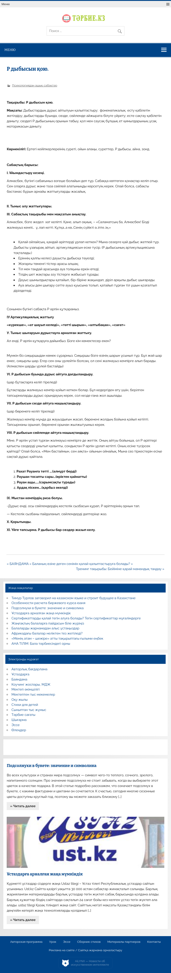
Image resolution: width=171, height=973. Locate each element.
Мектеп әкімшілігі (26, 689)
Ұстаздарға (20, 674)
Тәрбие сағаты (23, 715)
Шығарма (19, 720)
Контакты (154, 941)
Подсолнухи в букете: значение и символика (48, 608)
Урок (52, 941)
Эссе (16, 725)
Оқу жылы (20, 700)
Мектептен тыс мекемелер (33, 695)
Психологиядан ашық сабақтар (34, 85)
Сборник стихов (88, 941)
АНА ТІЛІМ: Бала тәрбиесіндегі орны (41, 644)
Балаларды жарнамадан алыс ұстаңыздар (45, 628)
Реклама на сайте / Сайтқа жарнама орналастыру (85, 950)
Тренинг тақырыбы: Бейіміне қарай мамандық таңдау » (120, 569)
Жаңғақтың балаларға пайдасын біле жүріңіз (48, 623)
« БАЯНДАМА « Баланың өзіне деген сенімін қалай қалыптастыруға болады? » (70, 564)
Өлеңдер (19, 730)
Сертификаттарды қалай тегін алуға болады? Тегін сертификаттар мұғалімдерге (76, 618)
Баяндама (19, 679)
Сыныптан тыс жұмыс (29, 710)
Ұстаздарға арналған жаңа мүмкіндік (41, 613)
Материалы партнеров (123, 941)
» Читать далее (23, 806)
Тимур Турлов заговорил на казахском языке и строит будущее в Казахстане (74, 598)
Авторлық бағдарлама (29, 669)
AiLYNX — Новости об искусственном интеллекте (90, 962)
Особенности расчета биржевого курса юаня (49, 603)
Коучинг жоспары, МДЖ (31, 685)
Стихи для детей (25, 705)
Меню (6, 4)
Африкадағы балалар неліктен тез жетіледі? (47, 633)
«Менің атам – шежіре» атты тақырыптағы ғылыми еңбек (57, 639)
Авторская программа (26, 941)
